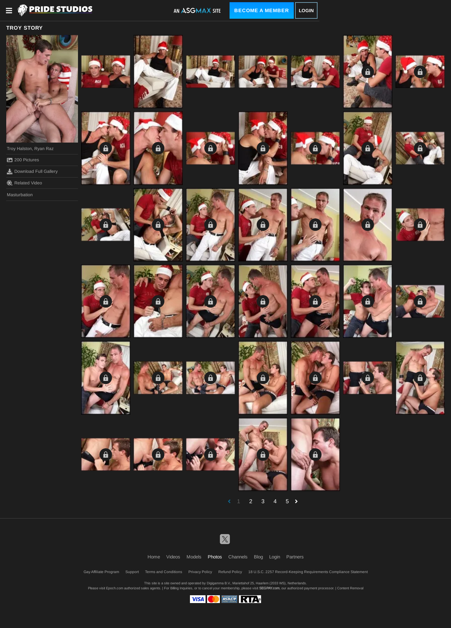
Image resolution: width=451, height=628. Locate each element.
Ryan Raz (44, 148)
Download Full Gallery (32, 171)
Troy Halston (19, 148)
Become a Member (261, 10)
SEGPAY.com (269, 588)
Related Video (24, 183)
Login (306, 10)
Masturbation (20, 194)
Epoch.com (114, 588)
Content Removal (350, 588)
